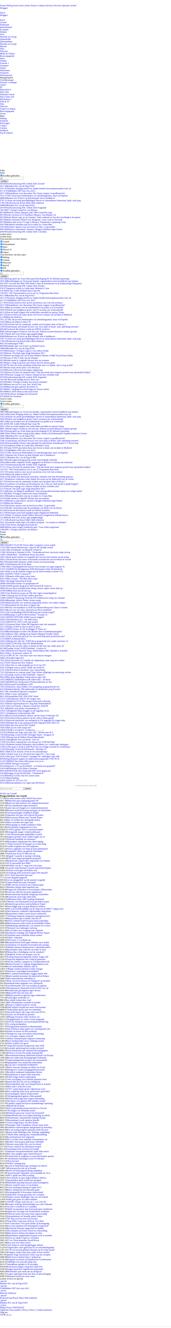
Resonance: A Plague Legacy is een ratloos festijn (24, 351)
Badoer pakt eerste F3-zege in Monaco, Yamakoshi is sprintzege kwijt (33, 222)
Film (2, 49)
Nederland (4, 25)
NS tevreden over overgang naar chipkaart (25, 930)
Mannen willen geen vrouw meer (17, 576)
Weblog (9, 5)
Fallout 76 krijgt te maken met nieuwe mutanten (23, 382)
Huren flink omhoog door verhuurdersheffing (27, 1134)
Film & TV (5, 101)
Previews (58, 5)
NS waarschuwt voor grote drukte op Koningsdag (28, 1223)
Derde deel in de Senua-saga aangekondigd (21, 334)
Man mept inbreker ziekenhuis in (21, 978)
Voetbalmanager (7, 80)
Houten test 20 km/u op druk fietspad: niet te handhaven (27, 198)
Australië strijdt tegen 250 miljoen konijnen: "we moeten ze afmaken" (33, 522)
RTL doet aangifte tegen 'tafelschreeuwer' (24, 1154)
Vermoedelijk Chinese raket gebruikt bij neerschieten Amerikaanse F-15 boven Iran (39, 443)
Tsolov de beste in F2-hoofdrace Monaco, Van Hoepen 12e (28, 215)
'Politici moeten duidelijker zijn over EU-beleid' (27, 1197)
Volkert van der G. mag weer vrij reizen (25, 865)
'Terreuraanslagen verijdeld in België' (23, 813)
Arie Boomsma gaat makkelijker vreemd (24, 834)
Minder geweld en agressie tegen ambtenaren (26, 995)
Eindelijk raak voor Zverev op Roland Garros (22, 346)
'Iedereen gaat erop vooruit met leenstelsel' (26, 1113)
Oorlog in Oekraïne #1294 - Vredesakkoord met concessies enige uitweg (35, 552)
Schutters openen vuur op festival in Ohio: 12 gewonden (27, 227)
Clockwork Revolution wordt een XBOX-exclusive (25, 329)
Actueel (3, 22)
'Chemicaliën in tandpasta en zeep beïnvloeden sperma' (30, 1156)
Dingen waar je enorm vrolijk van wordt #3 (22, 667)
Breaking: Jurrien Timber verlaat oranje (20, 600)
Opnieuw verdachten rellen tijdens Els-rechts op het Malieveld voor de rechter (37, 479)
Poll (4, 268)
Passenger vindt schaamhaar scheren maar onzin (27, 1125)
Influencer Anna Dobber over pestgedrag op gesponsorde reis (29, 687)
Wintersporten (6, 75)
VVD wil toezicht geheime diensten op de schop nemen (31, 1250)
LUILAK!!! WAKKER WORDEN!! (22, 1065)
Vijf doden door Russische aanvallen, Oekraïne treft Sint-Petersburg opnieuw (36, 477)
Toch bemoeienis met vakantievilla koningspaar (27, 1050)
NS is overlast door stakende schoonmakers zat (27, 1139)
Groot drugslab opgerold (16, 877)
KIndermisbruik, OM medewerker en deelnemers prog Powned (30, 689)
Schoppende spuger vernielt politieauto (23, 832)
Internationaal (6, 27)
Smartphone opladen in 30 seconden (22, 1264)
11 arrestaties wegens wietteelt (20, 1036)
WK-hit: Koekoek (10, 396)
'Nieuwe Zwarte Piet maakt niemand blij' (25, 1053)
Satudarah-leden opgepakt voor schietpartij (24, 983)
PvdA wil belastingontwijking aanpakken (24, 1170)
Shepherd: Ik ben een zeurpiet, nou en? (23, 954)
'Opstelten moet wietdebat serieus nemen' (24, 935)
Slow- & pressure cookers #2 (16, 653)
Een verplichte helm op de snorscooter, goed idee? (28, 1091)
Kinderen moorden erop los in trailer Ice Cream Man (26, 224)
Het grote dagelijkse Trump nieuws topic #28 (23, 677)
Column (6, 260)
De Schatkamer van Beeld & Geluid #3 (21, 550)
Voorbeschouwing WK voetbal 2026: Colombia (23, 232)
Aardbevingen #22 (12, 658)
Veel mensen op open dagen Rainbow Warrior (26, 1178)
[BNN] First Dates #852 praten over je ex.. (22, 761)
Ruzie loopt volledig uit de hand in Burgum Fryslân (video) (29, 634)
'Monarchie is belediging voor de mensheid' (25, 952)
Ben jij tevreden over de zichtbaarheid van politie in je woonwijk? (31, 307)
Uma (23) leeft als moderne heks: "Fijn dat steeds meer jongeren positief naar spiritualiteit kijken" (45, 372)
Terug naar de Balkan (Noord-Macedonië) (22, 737)
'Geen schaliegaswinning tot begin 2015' (24, 1187)
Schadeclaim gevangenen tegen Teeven (23, 990)
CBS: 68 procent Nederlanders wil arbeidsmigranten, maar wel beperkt (34, 196)
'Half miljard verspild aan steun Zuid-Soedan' (26, 1007)
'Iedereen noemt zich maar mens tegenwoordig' (27, 1214)
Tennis (3, 68)
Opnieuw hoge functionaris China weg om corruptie (28, 1255)
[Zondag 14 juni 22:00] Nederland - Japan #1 (22, 675)
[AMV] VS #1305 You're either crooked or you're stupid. (28, 545)
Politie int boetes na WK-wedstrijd (22, 1031)
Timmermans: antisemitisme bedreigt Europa (26, 1118)
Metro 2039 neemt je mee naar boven (19, 391)
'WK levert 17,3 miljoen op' (19, 940)
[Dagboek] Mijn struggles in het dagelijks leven (24, 711)
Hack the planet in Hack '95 (15, 322)
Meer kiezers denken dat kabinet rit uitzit (24, 1233)
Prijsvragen (5, 123)
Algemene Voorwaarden (10, 1310)
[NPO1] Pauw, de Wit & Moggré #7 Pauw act (23, 629)
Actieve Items (24, 5)
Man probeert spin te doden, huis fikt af (24, 918)
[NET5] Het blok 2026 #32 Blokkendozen (21, 643)
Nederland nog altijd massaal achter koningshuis (27, 1182)
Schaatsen (4, 73)
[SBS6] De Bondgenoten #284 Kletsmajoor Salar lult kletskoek (31, 569)
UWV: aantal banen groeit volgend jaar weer (26, 1089)
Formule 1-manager (8, 82)
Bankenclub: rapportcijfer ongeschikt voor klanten (28, 861)
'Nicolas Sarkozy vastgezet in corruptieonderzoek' (28, 962)
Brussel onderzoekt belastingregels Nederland (26, 1058)
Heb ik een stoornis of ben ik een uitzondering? (23, 751)
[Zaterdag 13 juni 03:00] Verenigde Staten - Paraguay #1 (27, 735)
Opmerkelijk (5, 39)
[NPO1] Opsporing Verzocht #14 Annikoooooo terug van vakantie (32, 598)
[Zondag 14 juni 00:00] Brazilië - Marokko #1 (23, 749)
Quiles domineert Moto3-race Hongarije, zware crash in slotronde (31, 220)
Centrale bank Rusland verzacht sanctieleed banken (29, 868)
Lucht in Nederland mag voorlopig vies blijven (27, 1166)
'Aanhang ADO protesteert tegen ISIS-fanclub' (28, 873)
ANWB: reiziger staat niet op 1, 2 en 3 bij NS (26, 1202)
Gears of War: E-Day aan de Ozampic (19, 358)
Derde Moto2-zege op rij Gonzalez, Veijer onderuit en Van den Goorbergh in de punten (40, 217)
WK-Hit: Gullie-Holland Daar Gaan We (20, 291)
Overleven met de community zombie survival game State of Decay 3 (33, 324)
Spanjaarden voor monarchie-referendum (24, 1062)
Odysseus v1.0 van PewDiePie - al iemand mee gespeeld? (27, 766)
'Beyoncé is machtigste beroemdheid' (23, 971)
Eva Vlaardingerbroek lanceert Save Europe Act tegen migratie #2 (32, 567)
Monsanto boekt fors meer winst (21, 1276)
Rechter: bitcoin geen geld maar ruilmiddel (25, 1142)
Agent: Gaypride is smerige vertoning (24, 856)
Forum (3, 5)
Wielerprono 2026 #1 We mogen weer (20, 699)
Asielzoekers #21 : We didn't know (19, 619)
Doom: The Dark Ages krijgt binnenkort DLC (22, 353)
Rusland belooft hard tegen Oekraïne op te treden (28, 942)
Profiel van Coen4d (8, 793)
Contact (3, 125)
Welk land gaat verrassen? (14, 763)
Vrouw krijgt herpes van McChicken (22, 1122)
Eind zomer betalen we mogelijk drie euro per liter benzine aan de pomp (34, 557)
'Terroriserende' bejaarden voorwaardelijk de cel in (28, 1173)
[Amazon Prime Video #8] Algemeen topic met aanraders (28, 624)
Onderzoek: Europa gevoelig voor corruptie (25, 1194)
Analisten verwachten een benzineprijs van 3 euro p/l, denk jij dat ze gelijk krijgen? (39, 484)
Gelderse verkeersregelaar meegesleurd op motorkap (29, 1127)
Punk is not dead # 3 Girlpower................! (22, 730)
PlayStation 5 (5, 99)
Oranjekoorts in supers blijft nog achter (23, 1074)
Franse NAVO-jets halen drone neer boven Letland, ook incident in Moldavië (36, 315)
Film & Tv (7, 249)
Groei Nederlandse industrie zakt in (22, 966)
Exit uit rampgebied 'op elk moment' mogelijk (25, 880)
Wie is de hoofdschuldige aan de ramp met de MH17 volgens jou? (35, 909)
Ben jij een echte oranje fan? (15, 727)
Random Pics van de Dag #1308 (18, 457)
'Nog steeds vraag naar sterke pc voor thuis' (25, 1221)
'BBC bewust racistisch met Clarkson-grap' (25, 885)
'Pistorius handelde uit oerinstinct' (21, 839)
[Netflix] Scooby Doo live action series (20, 775)
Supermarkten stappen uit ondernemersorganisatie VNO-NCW (30, 759)
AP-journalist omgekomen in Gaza (22, 827)
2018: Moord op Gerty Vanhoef (16, 663)
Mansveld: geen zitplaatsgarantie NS (22, 801)
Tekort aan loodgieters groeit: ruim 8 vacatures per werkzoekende (31, 310)
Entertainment (6, 41)
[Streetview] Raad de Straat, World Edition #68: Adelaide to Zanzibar (34, 651)
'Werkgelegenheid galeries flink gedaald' (24, 1096)
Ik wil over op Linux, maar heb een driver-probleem (26, 610)
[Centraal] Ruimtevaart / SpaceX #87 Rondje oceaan (26, 547)
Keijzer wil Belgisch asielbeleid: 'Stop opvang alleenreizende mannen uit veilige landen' (41, 491)
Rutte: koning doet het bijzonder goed (23, 1190)
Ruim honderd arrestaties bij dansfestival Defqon (28, 976)
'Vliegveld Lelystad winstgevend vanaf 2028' (25, 1046)
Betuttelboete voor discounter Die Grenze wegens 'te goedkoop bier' (32, 193)
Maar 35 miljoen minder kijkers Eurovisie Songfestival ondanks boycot (34, 515)
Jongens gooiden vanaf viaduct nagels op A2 (26, 837)
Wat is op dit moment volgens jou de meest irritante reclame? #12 (31, 571)
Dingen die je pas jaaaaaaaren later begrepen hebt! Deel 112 (29, 723)
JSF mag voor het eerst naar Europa (22, 1219)
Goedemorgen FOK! (12, 343)
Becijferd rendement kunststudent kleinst (24, 1072)
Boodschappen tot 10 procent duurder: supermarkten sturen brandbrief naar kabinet (39, 281)
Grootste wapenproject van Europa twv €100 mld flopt (27, 742)
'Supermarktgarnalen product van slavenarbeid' (27, 1060)
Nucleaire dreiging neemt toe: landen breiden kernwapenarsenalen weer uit (35, 188)
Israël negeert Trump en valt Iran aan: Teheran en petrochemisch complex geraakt (38, 331)
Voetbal (3, 61)
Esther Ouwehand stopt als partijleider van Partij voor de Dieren (31, 508)
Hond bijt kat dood (16, 1106)
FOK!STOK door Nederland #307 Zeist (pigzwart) (25, 771)
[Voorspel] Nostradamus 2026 (16, 684)
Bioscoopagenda (7, 56)
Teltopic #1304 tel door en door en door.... (21, 627)
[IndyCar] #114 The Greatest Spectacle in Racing (25, 701)
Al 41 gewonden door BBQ (18, 863)
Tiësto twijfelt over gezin (17, 1043)
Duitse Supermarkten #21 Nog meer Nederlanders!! (25, 703)
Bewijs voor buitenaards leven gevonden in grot (28, 901)
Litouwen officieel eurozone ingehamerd (24, 892)
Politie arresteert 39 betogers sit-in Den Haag (26, 844)
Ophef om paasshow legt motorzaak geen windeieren (29, 1209)
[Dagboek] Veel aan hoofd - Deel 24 (19, 739)
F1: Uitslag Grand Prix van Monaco (19, 210)
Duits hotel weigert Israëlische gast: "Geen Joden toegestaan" (29, 527)
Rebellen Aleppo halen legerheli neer (23, 887)
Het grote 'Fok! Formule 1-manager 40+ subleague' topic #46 (29, 756)
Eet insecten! (13, 1161)
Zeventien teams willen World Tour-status (24, 798)
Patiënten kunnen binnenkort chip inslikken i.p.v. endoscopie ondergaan (34, 744)
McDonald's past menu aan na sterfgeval (24, 1271)
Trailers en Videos (7, 109)
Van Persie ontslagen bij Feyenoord (18, 394)
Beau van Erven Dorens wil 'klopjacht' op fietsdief (28, 981)
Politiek (3, 32)
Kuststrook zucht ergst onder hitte (21, 897)
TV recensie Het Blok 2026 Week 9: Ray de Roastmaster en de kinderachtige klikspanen (41, 283)
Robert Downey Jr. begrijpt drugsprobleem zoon (27, 964)
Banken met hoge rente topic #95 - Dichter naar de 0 (26, 732)
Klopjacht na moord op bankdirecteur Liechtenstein (29, 1259)
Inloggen (4, 8)
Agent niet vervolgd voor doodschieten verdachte (28, 1211)
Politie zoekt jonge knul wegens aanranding (25, 1098)
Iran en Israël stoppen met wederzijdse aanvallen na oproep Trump (32, 312)
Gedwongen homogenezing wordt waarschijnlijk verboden (28, 460)
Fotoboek (4, 121)
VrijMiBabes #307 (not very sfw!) (17, 191)
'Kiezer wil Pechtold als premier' (21, 1014)
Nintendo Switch (7, 94)
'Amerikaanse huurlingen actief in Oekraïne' (26, 1158)
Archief (73, 5)
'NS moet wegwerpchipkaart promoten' (24, 858)
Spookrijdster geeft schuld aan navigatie (24, 1180)
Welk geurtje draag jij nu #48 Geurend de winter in (26, 586)
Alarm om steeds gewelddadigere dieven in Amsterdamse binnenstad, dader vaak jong (40, 200)
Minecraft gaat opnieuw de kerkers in (19, 387)
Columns (41, 5)
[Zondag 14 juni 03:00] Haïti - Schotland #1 (22, 773)
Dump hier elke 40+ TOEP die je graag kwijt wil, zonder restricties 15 (34, 641)
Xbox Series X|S (7, 97)
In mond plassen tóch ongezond (20, 1137)
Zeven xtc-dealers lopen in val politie (23, 1238)
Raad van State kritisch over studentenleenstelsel (27, 803)
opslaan (4, 181)
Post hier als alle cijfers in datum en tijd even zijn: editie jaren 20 (32, 646)
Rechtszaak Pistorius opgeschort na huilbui (25, 1228)
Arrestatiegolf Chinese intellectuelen (22, 1094)
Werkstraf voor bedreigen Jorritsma (22, 928)
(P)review (7, 263)
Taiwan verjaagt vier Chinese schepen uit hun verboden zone (29, 375)
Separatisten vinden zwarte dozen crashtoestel (26, 913)
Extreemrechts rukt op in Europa (22, 1168)
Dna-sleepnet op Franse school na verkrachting (27, 1231)
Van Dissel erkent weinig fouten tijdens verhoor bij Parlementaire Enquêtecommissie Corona (43, 433)
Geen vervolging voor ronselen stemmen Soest (27, 1079)
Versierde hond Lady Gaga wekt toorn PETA (26, 1012)
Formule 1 (4, 63)
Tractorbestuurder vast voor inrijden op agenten (26, 986)
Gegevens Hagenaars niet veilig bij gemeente (26, 959)
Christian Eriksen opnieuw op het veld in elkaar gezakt (27, 718)
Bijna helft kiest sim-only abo (19, 993)
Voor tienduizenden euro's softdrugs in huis (25, 1041)
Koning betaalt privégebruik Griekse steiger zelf (27, 957)
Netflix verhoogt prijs (16, 1163)
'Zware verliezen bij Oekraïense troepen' (24, 1146)
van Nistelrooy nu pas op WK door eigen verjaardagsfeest (28, 593)
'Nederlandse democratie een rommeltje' (24, 1010)
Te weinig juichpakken (16, 1024)
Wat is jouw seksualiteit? (14, 694)
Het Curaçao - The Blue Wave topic (19, 579)
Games (3, 85)
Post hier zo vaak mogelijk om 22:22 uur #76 (23, 665)
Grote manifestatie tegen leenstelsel (22, 805)
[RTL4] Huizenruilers (13, 639)
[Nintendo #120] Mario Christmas (18, 768)
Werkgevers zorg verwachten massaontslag (25, 1034)
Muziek (3, 46)
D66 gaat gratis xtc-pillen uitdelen (22, 1199)
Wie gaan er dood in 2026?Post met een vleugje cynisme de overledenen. (35, 747)
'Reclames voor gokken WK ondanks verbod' (26, 1101)
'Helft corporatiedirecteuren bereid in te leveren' (26, 1108)
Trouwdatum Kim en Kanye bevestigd (22, 1149)
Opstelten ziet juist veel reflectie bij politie (25, 815)
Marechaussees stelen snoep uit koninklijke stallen (28, 923)
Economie (4, 29)
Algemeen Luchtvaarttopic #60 (17, 713)
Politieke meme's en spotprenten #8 (19, 583)
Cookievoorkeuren (44, 1310)
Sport (2, 58)
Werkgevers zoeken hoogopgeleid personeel (26, 1070)
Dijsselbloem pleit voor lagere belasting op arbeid (28, 1115)
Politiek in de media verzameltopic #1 (20, 708)
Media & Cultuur (7, 53)
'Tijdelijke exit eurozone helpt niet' (22, 1262)
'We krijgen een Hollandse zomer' (21, 1110)
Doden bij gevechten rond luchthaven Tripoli (26, 904)
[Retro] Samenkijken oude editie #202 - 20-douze (25, 679)
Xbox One (4, 92)
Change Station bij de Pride (16, 581)
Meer (2, 116)
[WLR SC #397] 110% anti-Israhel (19, 622)
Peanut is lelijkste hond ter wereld (21, 1005)
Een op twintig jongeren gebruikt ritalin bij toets (27, 1130)
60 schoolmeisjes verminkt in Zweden (24, 1002)
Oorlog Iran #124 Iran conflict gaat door (21, 595)
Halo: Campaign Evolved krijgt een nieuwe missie (24, 389)
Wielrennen (5, 70)
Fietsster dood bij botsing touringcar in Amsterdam (28, 810)
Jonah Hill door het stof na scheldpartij (23, 1082)
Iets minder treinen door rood (18, 1000)
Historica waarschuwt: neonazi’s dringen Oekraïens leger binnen (31, 229)
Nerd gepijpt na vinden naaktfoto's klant (24, 825)
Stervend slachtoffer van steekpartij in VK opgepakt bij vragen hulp (32, 720)
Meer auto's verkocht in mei (19, 1086)
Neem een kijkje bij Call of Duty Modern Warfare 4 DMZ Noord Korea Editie (36, 355)
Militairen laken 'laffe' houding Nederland (26, 899)
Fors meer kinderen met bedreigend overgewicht (27, 1226)
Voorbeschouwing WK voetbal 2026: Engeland (23, 208)
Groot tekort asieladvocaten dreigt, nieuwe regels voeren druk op (31, 588)
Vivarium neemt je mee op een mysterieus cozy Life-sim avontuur (31, 303)
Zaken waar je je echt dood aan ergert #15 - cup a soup (27, 754)
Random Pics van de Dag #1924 (17, 205)
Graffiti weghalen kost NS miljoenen (22, 846)
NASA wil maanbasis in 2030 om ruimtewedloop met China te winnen (33, 607)
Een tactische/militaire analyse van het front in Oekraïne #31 (29, 715)
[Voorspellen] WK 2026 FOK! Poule (19, 696)
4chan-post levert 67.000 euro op (21, 853)
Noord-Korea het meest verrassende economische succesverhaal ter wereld (35, 559)
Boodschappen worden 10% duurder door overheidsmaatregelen (31, 631)
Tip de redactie (6, 133)
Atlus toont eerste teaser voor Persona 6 (20, 367)
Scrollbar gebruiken (11, 176)
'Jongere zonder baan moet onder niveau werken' (29, 1252)
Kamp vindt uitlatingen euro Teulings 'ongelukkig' (28, 1132)
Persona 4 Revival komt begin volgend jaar (21, 370)
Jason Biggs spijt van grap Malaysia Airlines (26, 906)
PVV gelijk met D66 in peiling (21, 1175)
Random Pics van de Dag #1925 (17, 186)
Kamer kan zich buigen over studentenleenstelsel (27, 808)
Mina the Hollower (11, 317)
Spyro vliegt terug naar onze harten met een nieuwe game (27, 363)
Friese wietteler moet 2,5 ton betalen (22, 1185)
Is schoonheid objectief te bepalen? (18, 691)
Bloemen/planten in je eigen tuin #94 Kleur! (22, 783)
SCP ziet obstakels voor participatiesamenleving (27, 1022)
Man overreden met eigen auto (20, 822)
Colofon (3, 128)
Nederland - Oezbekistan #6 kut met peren (22, 555)
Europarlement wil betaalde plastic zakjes (25, 1216)
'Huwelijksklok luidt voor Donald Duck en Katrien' (29, 1084)
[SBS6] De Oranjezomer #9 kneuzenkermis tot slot (26, 682)
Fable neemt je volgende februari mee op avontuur (24, 360)
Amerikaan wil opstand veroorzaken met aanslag (28, 945)
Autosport (4, 65)
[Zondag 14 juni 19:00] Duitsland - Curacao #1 (23, 648)
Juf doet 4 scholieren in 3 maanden (22, 1207)
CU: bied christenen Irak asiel (19, 875)
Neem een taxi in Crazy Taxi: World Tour (20, 384)
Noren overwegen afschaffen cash (22, 870)
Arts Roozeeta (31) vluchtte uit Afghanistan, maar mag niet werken (32, 660)
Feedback (4, 130)
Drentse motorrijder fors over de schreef (24, 1144)
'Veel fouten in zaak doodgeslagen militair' (25, 1245)
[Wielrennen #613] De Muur (15, 564)
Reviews (49, 5)
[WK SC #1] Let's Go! (13, 780)
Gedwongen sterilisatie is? (18, 998)
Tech (2, 34)
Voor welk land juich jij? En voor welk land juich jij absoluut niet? (32, 636)
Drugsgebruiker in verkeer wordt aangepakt (25, 1019)
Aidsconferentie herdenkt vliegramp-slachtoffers (27, 894)
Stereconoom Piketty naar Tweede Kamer (24, 817)
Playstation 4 (5, 89)
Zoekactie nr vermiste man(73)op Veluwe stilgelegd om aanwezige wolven (35, 672)
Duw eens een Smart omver (19, 1243)
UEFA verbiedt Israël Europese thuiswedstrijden (27, 921)
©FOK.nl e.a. (6, 1315)
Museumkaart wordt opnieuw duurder (23, 1120)
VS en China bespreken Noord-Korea (23, 1240)
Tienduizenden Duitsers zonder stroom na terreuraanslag (27, 562)
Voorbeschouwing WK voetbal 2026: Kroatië (22, 184)
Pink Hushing (9, 778)
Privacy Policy (28, 1310)
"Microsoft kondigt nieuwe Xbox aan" (20, 379)
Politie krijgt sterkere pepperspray (21, 1077)
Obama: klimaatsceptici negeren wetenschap (26, 1038)
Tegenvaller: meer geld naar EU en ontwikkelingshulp (31, 1247)
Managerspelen (6, 77)
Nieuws (34, 5)
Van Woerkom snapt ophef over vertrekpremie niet (28, 1029)
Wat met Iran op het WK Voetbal (17, 725)
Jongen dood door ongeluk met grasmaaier (25, 1269)
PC (1, 87)
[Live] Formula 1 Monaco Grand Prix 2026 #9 (24, 706)
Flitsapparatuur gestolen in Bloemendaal (24, 1026)
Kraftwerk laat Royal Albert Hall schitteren (22, 203)
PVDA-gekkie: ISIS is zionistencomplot (25, 829)
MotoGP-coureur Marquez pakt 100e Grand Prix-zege (26, 212)
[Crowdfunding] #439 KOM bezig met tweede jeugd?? (27, 612)
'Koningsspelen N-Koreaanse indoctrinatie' (25, 1192)
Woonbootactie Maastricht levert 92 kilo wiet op (27, 988)
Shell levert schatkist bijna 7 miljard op (24, 1257)
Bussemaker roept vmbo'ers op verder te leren (26, 949)
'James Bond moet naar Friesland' (21, 882)
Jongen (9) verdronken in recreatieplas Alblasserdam (29, 889)
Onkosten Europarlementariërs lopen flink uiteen (28, 1151)
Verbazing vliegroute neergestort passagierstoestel (28, 916)
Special (6, 265)
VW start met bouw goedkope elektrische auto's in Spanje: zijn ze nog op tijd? (36, 365)
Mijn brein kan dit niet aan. (15, 591)
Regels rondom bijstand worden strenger (25, 969)
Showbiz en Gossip (8, 37)
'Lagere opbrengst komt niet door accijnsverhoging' (29, 1274)
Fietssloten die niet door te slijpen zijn (20, 605)
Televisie (4, 51)
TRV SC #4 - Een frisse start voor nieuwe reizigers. (26, 655)
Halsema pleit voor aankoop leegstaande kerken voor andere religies (32, 603)
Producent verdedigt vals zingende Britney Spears (28, 933)
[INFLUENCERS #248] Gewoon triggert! (22, 617)
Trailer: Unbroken (14, 937)
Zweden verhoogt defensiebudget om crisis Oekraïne (29, 1204)
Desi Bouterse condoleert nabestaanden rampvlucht (29, 911)
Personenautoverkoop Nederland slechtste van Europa (30, 1055)
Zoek (15, 5)
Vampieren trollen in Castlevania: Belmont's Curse (24, 288)
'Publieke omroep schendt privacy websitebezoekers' (28, 947)
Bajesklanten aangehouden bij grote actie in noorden (29, 1235)
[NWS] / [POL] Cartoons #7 (15, 574)
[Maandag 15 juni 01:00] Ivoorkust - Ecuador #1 (24, 615)
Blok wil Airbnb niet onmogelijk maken (23, 820)
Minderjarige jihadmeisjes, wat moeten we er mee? (29, 925)
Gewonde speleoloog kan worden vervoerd (25, 1048)
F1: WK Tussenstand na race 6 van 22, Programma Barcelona (29, 293)
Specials (65, 5)
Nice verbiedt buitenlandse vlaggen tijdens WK (27, 974)
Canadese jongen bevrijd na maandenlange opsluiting (30, 1103)
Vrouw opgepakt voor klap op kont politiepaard (27, 849)
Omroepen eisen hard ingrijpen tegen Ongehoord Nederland (29, 513)
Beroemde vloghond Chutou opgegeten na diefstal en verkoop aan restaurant (36, 462)
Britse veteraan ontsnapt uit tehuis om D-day (26, 1067)
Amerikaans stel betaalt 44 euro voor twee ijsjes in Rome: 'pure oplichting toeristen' (39, 327)
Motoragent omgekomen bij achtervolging (25, 841)
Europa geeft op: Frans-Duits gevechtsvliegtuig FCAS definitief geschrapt (34, 279)
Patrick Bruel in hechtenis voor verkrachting (22, 670)
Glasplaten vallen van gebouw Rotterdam (24, 851)
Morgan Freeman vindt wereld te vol (23, 1017)
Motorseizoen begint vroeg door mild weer (24, 1267)
